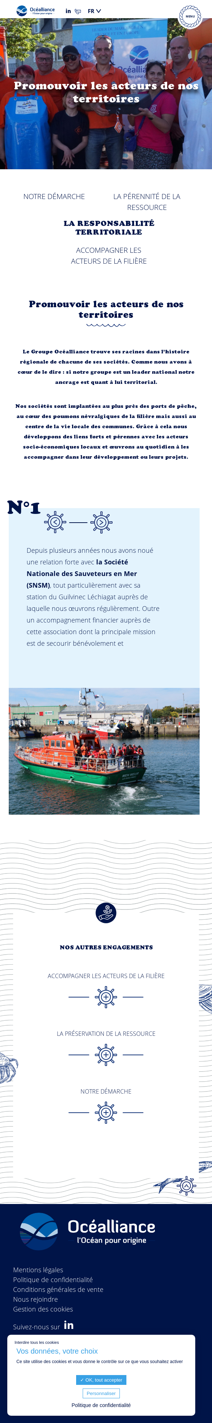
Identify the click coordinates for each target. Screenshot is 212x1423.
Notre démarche (54, 196)
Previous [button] (55, 522)
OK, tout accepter (101, 1380)
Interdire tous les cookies (37, 1342)
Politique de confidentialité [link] (101, 1405)
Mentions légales (38, 1269)
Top (186, 1186)
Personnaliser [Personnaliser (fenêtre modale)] (101, 1393)
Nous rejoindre (35, 1299)
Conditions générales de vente (58, 1289)
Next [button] (101, 522)
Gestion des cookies (43, 1309)
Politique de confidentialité (53, 1279)
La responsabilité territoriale (108, 229)
